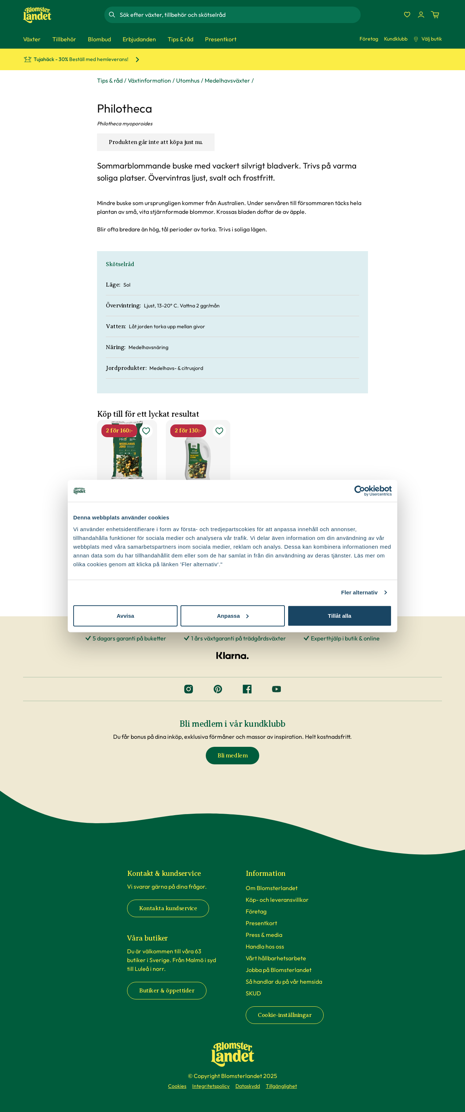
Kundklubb (396, 38)
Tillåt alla (339, 615)
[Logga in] (421, 14)
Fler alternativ (359, 592)
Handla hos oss (265, 946)
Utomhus (188, 80)
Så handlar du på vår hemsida (284, 981)
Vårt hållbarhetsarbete (276, 958)
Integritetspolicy (211, 1086)
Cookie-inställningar (285, 1015)
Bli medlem (232, 755)
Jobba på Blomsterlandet (279, 969)
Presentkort (261, 923)
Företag (369, 38)
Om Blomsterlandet (272, 888)
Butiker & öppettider (166, 990)
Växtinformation (149, 80)
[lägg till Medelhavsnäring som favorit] (219, 431)
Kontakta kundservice (168, 908)
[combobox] (239, 14)
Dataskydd (247, 1086)
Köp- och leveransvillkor (277, 899)
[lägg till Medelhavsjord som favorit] (146, 431)
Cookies (177, 1086)
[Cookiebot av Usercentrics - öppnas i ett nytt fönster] (360, 490)
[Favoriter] (407, 14)
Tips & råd (110, 80)
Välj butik (427, 38)
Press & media (264, 934)
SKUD (253, 993)
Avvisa (125, 615)
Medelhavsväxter (227, 80)
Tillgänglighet (281, 1086)
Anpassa (233, 615)
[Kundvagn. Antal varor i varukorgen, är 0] (435, 14)
